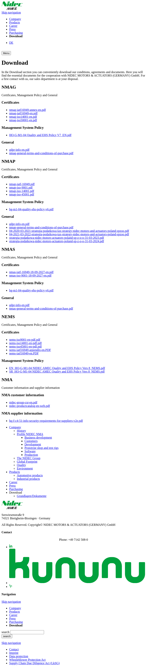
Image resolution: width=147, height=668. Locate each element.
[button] (6, 53)
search (6, 632)
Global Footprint (27, 461)
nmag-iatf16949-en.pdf (23, 113)
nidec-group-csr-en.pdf (23, 402)
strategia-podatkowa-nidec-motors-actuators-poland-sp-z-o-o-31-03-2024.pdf (56, 241)
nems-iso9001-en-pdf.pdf (24, 339)
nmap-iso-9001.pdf (21, 187)
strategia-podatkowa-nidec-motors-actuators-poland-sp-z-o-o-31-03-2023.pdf (56, 237)
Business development (38, 437)
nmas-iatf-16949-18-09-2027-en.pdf (31, 272)
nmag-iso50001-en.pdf (23, 120)
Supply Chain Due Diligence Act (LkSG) (34, 663)
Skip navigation (11, 12)
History (21, 430)
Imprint (13, 652)
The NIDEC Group (28, 458)
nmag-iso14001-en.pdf (23, 116)
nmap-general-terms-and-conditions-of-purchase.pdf (41, 227)
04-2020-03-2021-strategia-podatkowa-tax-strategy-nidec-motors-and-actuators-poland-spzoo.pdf (69, 230)
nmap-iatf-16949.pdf (22, 184)
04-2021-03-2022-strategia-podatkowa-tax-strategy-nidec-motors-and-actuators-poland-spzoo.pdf (69, 234)
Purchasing (16, 32)
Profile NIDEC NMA (30, 434)
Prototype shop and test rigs (41, 447)
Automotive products (30, 475)
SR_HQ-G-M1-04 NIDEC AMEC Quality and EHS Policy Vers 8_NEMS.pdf (57, 371)
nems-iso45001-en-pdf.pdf (25, 346)
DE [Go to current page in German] (11, 42)
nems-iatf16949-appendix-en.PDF (30, 350)
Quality (21, 465)
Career (13, 25)
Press (12, 29)
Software (30, 451)
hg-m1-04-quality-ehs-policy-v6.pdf (31, 209)
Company (15, 19)
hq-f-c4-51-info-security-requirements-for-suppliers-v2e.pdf (46, 420)
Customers (31, 441)
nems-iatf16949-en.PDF (24, 353)
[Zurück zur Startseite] (12, 9)
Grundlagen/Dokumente (32, 496)
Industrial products (28, 478)
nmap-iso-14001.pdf (21, 191)
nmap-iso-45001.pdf (21, 194)
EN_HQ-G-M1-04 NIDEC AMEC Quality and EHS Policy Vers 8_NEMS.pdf (57, 368)
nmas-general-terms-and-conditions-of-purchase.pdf (41, 308)
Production (31, 454)
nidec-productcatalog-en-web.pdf (29, 405)
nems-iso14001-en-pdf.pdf (25, 343)
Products (14, 22)
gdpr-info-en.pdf (19, 149)
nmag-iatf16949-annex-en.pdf (27, 109)
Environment (25, 468)
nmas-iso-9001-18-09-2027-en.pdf (30, 275)
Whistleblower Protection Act (27, 659)
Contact (14, 649)
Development (32, 444)
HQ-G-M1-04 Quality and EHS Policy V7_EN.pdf (40, 135)
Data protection (18, 656)
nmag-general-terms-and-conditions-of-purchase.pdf (41, 153)
